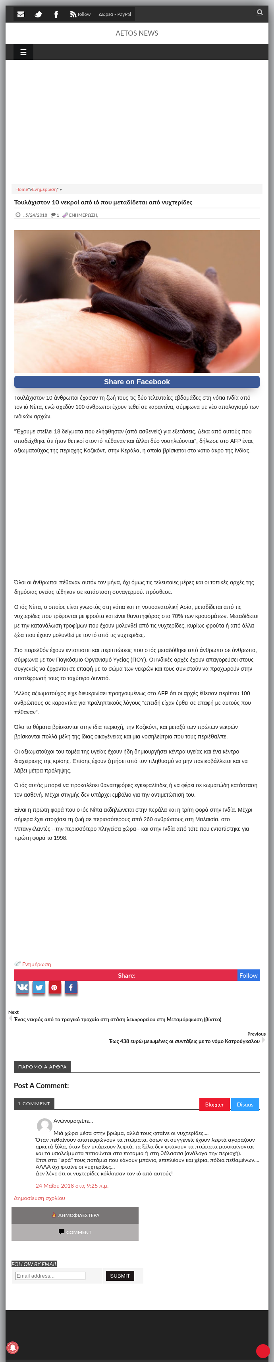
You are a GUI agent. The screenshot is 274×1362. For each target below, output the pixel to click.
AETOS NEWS (137, 33)
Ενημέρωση (36, 964)
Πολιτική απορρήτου (162, 1349)
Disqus (245, 1104)
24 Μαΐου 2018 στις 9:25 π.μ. (72, 1185)
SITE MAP (126, 1349)
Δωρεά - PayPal (114, 14)
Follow (248, 975)
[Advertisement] (137, 120)
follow (79, 15)
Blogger (214, 1104)
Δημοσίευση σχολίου (39, 1197)
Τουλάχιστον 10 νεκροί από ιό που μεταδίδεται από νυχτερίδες (103, 202)
